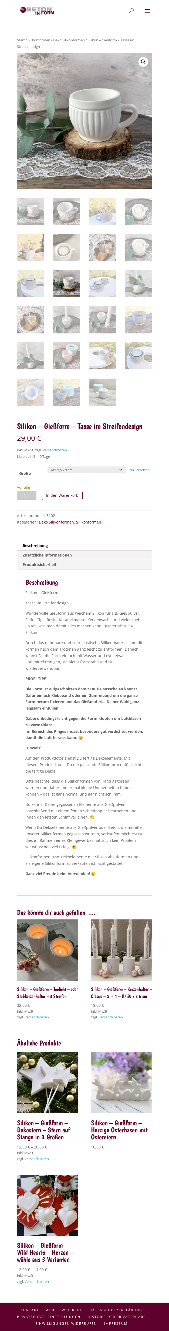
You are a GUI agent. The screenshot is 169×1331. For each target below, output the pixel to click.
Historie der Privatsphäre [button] (117, 1317)
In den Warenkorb (62, 495)
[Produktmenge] (27, 495)
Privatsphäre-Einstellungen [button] (48, 1317)
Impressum (116, 1323)
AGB (50, 1310)
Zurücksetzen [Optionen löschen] (139, 470)
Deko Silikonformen (69, 40)
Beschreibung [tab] (35, 545)
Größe (25, 473)
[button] (143, 62)
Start (21, 40)
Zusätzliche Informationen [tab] (47, 555)
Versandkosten (55, 450)
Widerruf (72, 1310)
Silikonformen (39, 40)
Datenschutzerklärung (115, 1310)
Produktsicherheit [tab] (39, 564)
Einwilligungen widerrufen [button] (66, 1323)
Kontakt (30, 1310)
